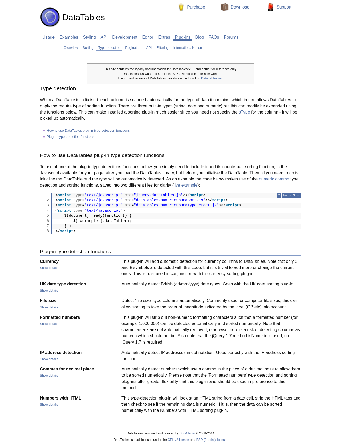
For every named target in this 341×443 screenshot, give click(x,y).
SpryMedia (187, 433)
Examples (68, 37)
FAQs (214, 37)
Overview (71, 48)
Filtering (162, 48)
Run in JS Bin (291, 195)
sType (244, 112)
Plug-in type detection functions (70, 137)
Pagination (133, 48)
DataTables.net (211, 78)
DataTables (72, 17)
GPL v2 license (178, 440)
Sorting (88, 48)
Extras (164, 37)
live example (185, 185)
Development (124, 37)
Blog (199, 37)
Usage (48, 37)
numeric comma (274, 179)
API (104, 37)
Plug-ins (182, 37)
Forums (231, 37)
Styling (89, 37)
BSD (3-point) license (211, 440)
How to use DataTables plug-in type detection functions (88, 130)
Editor (147, 37)
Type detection (109, 48)
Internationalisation (187, 48)
